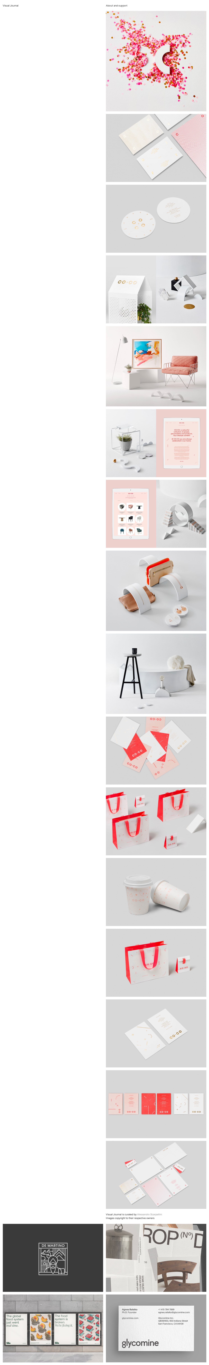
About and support (116, 5)
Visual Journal (11, 5)
